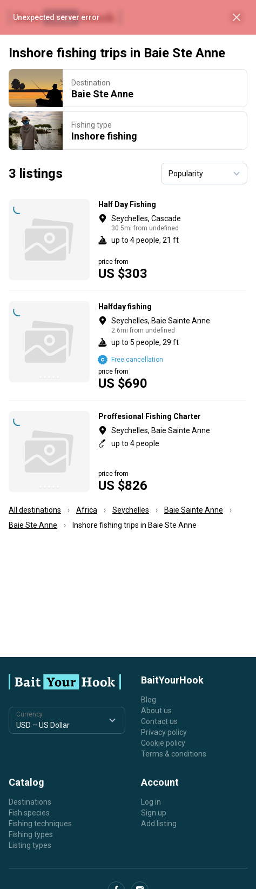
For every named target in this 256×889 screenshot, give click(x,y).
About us (156, 710)
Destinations (30, 802)
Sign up (153, 812)
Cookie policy (163, 743)
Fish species (29, 812)
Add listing (159, 823)
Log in (151, 802)
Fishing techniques (40, 823)
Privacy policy (164, 732)
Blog (148, 699)
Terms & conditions (173, 753)
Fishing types (31, 834)
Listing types (30, 845)
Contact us (159, 721)
